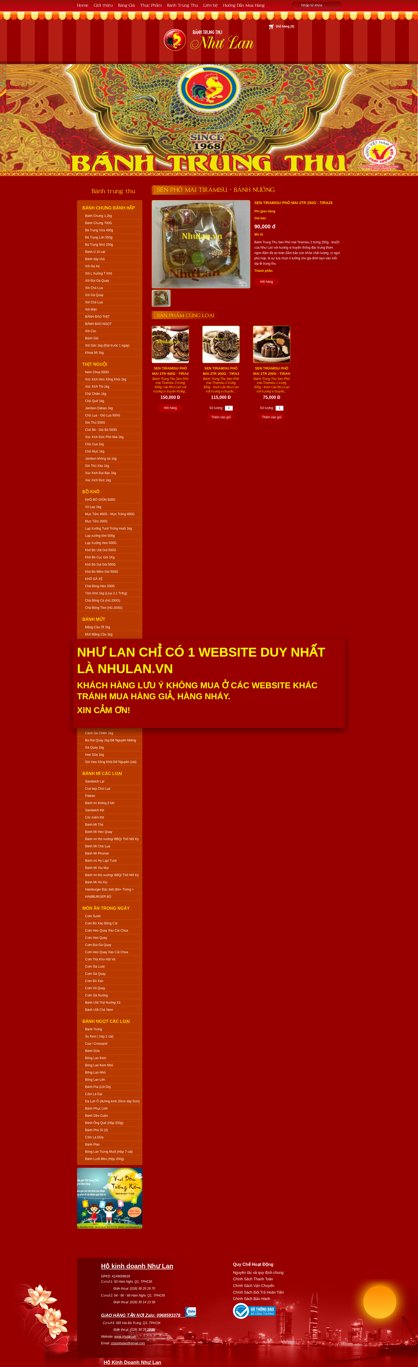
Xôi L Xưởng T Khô (98, 273)
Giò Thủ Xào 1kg (97, 466)
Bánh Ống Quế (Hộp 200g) (104, 1123)
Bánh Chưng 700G (98, 223)
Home (83, 4)
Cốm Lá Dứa (94, 1137)
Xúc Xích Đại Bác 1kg (100, 473)
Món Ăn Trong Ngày (106, 908)
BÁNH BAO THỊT (97, 317)
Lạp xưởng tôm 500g (100, 536)
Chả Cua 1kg (94, 444)
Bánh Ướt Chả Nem (99, 1010)
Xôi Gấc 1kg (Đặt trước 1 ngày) (107, 345)
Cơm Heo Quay (96, 938)
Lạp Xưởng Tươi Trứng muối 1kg (108, 528)
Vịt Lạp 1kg (93, 507)
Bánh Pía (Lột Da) (98, 1087)
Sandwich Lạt (94, 781)
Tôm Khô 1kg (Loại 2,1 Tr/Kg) (106, 593)
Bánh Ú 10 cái (95, 252)
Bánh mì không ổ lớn (100, 803)
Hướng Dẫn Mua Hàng (244, 4)
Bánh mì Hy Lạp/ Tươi (100, 861)
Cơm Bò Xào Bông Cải (101, 923)
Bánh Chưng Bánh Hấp (108, 208)
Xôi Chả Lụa (94, 288)
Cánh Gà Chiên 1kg (99, 733)
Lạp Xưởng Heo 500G (100, 543)
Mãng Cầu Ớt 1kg (97, 627)
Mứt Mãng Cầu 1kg (98, 634)
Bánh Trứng (93, 1029)
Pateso (90, 796)
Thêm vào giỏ (221, 417)
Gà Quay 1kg (94, 747)
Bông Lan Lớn (95, 1080)
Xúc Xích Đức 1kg (98, 480)
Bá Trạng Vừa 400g (99, 230)
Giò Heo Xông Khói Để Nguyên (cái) (110, 762)
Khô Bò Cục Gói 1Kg (100, 557)
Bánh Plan (92, 1144)
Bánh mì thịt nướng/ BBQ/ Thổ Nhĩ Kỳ (112, 839)
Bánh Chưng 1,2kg (98, 216)
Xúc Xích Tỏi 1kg (97, 386)
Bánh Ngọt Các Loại (106, 1021)
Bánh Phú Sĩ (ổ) (96, 1130)
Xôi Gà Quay (94, 295)
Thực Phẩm (151, 4)
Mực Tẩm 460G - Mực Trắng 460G (110, 514)
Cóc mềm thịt (94, 817)
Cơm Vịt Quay (95, 988)
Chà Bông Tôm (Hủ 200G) (103, 608)
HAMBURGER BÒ (98, 897)
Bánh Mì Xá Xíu (96, 882)
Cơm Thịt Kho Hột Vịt (100, 959)
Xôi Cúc (90, 331)
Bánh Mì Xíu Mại (97, 868)
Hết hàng (266, 282)
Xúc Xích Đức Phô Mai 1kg (104, 437)
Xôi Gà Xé (92, 266)
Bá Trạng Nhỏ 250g (99, 245)
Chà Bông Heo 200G (100, 586)
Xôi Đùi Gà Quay (97, 281)
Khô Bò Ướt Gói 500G (100, 550)
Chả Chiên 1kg (95, 394)
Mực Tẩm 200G (96, 521)
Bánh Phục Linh (96, 1108)
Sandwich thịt (94, 810)
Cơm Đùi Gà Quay (98, 945)
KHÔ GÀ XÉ (94, 579)
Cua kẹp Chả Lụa (97, 788)
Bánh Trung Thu (182, 4)
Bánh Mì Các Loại (102, 773)
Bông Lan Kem (95, 1058)
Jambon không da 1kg (100, 458)
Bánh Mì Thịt (94, 824)
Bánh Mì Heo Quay (98, 832)
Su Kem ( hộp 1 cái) (99, 1036)
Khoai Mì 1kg (94, 353)
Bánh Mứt (93, 619)
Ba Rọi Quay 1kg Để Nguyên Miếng (110, 740)
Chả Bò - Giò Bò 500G (101, 430)
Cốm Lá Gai (93, 1094)
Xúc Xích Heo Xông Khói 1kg (105, 379)
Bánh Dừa (92, 1051)
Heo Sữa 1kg (94, 755)
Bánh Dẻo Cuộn (96, 1116)
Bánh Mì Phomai (97, 853)
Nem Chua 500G (97, 372)
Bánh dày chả (95, 259)
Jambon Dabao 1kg (99, 408)
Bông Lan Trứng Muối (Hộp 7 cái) (109, 1152)
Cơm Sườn (93, 916)
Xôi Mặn (91, 309)
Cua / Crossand (96, 1044)
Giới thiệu (103, 4)
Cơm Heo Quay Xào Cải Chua (106, 930)
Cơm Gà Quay (95, 974)
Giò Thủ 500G (95, 422)
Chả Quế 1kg (94, 401)
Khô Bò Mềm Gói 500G (101, 572)
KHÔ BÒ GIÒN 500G (100, 500)
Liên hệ (210, 4)
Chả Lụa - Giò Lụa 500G (102, 415)
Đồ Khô (91, 492)
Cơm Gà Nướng (96, 995)
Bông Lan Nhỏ (95, 1072)
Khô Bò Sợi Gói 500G (100, 564)
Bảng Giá (126, 4)
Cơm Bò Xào (94, 981)
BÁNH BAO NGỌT (98, 324)
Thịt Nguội (94, 364)
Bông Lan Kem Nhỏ (99, 1065)
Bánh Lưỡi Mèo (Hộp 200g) (104, 1159)
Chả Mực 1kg (94, 451)
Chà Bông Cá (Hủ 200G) (102, 600)
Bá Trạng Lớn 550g (98, 237)
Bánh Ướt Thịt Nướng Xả (102, 1002)
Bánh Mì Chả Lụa (97, 846)
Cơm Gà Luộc (95, 966)
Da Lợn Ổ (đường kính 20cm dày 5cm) (112, 1101)
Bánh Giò (91, 338)
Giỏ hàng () (285, 26)
